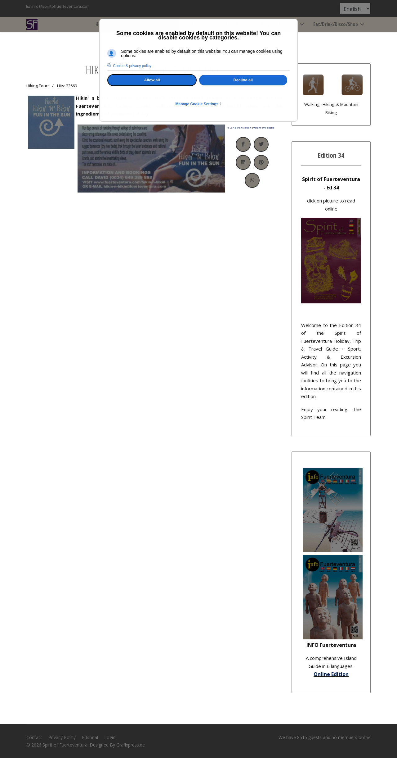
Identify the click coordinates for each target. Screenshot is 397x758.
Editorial (90, 737)
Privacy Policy (62, 737)
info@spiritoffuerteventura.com (60, 6)
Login (109, 737)
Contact (34, 737)
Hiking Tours (38, 86)
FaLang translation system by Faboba (250, 127)
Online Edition (331, 674)
